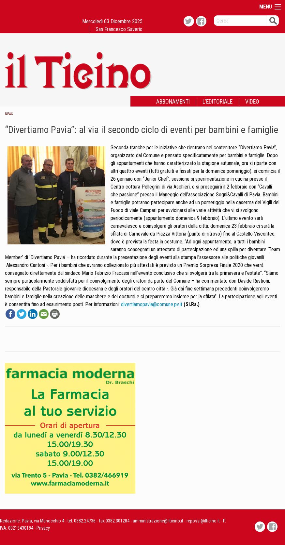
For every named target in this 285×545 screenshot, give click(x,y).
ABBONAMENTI (173, 102)
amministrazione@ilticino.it (158, 520)
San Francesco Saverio (119, 29)
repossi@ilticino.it (203, 520)
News (9, 114)
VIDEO (252, 102)
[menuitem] (173, 102)
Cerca (273, 20)
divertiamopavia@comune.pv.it (151, 304)
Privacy (43, 528)
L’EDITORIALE (217, 102)
